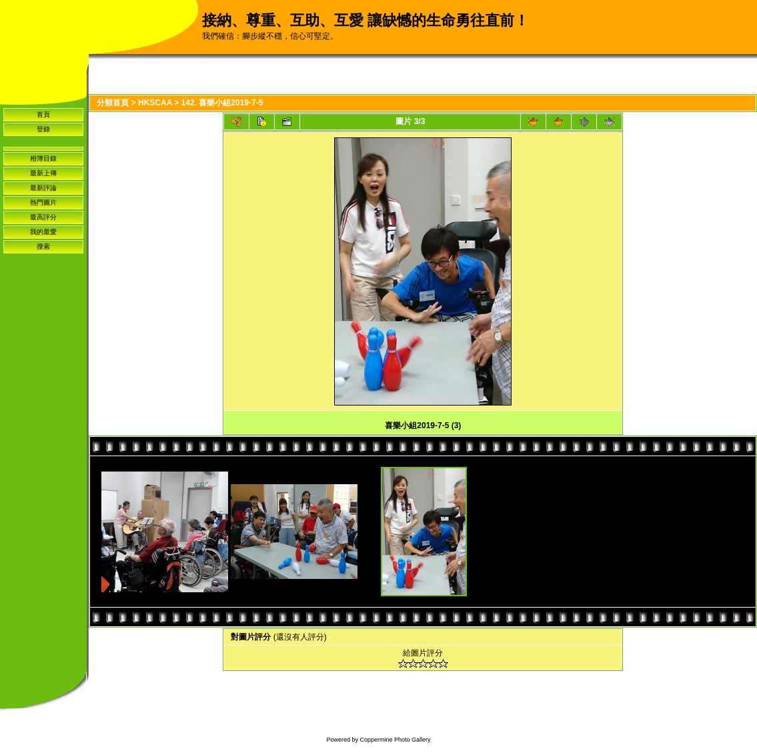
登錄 (43, 129)
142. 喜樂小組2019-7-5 (222, 102)
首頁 (43, 114)
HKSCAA (155, 102)
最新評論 (43, 187)
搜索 (43, 246)
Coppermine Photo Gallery (394, 739)
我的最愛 (43, 231)
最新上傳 (43, 173)
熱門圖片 (43, 202)
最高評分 (43, 217)
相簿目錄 (43, 158)
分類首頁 (113, 102)
